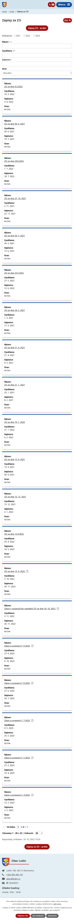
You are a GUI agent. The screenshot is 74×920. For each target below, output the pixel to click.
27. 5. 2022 (9, 280)
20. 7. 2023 (9, 698)
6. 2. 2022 (8, 437)
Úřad (12, 11)
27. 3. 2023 (9, 765)
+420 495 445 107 (14, 875)
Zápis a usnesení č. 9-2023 (18, 646)
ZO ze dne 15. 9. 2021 (14, 459)
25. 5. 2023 (9, 735)
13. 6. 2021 (9, 251)
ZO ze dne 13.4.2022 (14, 534)
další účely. (57, 904)
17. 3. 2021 (9, 325)
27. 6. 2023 (9, 691)
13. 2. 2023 (9, 802)
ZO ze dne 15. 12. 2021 (15, 497)
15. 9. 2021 (9, 467)
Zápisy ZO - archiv (37, 28)
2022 (28, 35)
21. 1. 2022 (9, 430)
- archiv (37, 847)
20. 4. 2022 (9, 541)
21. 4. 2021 (9, 355)
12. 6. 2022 (9, 288)
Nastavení (52, 916)
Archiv (7, 109)
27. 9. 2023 (9, 653)
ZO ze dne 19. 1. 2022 (14, 422)
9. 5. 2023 (8, 728)
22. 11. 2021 (10, 213)
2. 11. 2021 (9, 206)
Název (6, 42)
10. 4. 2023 (9, 773)
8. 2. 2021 (8, 400)
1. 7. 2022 (8, 169)
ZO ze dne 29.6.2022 (14, 161)
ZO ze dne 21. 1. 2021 (14, 385)
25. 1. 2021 (9, 392)
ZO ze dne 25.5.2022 (14, 273)
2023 (37, 35)
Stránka (11, 827)
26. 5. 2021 (9, 243)
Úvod (4, 11)
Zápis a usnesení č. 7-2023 (18, 720)
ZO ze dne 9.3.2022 (13, 86)
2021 (18, 35)
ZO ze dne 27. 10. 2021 (15, 198)
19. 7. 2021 (9, 139)
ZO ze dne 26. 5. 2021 (14, 236)
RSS (67, 20)
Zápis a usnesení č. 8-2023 (18, 683)
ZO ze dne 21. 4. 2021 (14, 347)
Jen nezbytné (37, 916)
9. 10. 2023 (9, 661)
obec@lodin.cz (13, 879)
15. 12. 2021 (10, 504)
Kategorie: (7, 35)
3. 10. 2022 (9, 579)
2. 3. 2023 (8, 810)
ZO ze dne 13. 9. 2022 (16, 571)
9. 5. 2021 (8, 363)
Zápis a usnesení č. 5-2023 (18, 758)
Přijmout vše (22, 916)
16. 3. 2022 (9, 94)
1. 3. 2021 (8, 318)
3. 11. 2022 (9, 616)
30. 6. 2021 (9, 131)
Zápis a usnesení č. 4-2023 (18, 795)
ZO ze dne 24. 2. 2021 (14, 310)
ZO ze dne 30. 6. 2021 (14, 124)
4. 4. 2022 (8, 102)
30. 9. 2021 (9, 474)
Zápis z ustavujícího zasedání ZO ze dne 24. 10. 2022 (31, 608)
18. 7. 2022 (9, 176)
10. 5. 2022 (9, 549)
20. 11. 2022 (10, 586)
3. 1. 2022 (8, 512)
